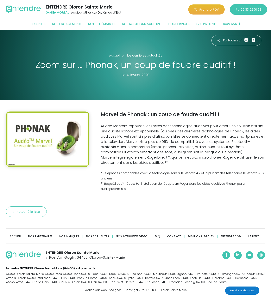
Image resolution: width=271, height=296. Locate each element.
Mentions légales (201, 236)
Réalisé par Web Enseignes (103, 290)
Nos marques (69, 236)
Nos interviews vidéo (132, 236)
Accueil (15, 236)
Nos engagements (67, 24)
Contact (174, 236)
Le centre (38, 24)
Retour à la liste (26, 211)
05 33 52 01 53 (248, 9)
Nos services (179, 24)
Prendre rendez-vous (242, 290)
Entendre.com (231, 236)
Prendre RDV (206, 9)
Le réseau (255, 236)
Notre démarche (102, 24)
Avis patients (206, 24)
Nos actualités (97, 236)
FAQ (157, 236)
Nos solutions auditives (142, 24)
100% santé (232, 24)
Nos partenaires (40, 236)
